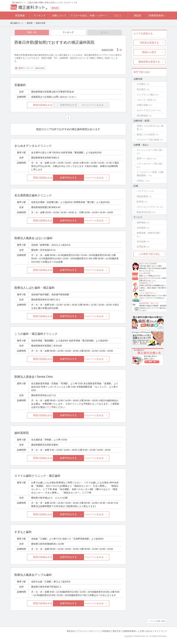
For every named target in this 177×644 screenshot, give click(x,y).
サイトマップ (160, 631)
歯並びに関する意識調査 (148, 263)
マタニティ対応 (144, 100)
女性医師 (141, 227)
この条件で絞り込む (149, 254)
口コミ (118, 15)
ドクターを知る (78, 15)
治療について (59, 15)
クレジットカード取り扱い (150, 150)
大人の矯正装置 (144, 273)
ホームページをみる (104, 178)
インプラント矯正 (146, 94)
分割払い (141, 180)
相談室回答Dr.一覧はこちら (149, 303)
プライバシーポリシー (87, 631)
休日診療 (141, 241)
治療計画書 (142, 105)
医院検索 (20, 15)
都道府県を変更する (149, 61)
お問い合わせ (146, 631)
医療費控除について (146, 283)
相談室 (137, 15)
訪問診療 (141, 246)
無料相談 (141, 222)
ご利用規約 (105, 631)
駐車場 (140, 201)
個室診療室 (142, 196)
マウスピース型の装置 (148, 139)
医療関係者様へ (157, 15)
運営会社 (71, 631)
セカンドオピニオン (147, 110)
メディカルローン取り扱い (150, 163)
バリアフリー (143, 191)
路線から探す (149, 52)
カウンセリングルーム (148, 206)
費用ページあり (144, 158)
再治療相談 (142, 115)
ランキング (40, 15)
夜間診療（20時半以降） (149, 233)
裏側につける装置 (146, 134)
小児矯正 (141, 84)
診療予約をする (68, 178)
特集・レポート (98, 15)
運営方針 (117, 631)
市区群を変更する (149, 42)
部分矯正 (141, 89)
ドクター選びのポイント (148, 293)
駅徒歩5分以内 (144, 212)
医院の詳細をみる (32, 105)
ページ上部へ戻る (157, 621)
